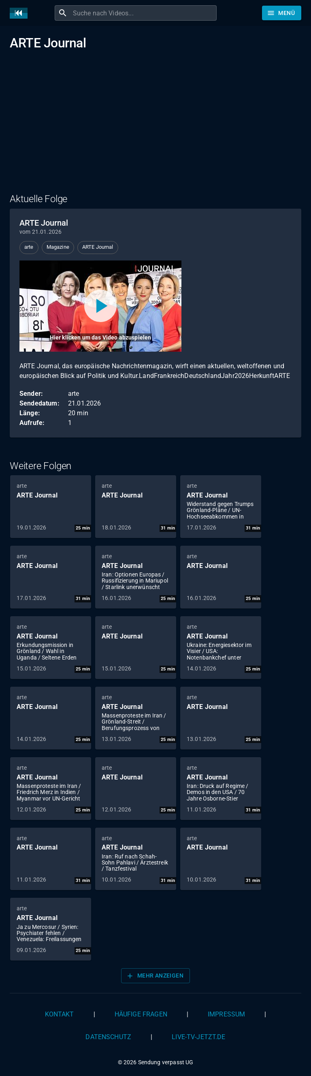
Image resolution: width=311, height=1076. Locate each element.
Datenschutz (108, 1037)
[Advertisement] (155, 127)
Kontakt (59, 1014)
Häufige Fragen (141, 1014)
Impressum (226, 1014)
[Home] (21, 13)
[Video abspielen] (100, 306)
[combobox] (144, 13)
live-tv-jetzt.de (198, 1037)
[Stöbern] (281, 13)
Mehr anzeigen (154, 976)
